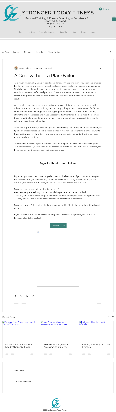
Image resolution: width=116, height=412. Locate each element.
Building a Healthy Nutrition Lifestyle (96, 345)
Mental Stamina (54, 52)
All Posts (5, 52)
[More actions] (100, 68)
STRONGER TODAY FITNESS (58, 13)
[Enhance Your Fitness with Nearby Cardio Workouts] (19, 330)
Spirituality (39, 52)
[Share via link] (33, 296)
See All (111, 317)
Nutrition (27, 52)
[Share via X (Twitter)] (21, 296)
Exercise (16, 52)
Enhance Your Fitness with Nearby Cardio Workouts (18, 345)
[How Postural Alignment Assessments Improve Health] (58, 330)
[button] (114, 18)
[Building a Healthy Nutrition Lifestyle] (96, 330)
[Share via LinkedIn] (27, 296)
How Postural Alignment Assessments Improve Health (56, 345)
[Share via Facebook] (15, 296)
